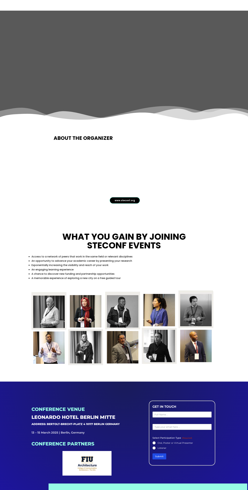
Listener (162, 449)
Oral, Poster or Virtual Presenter (175, 444)
